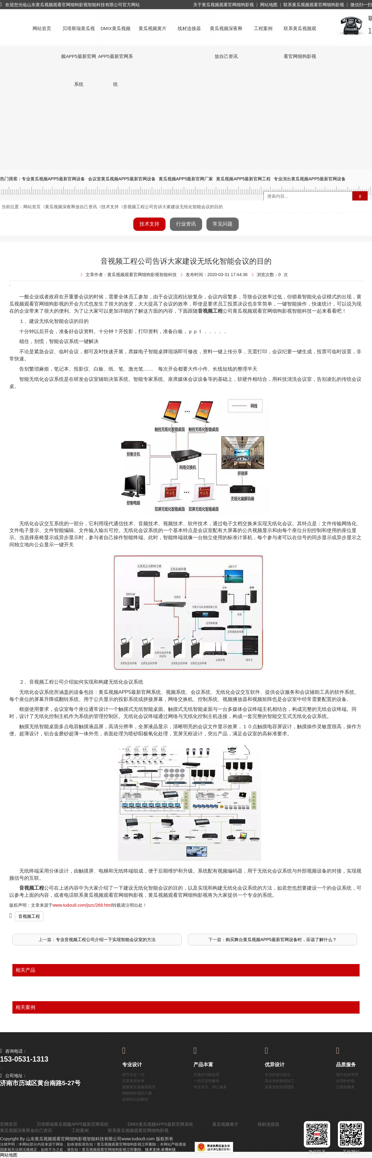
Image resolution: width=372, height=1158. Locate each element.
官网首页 (8, 1124)
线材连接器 (189, 28)
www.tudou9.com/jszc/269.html (82, 905)
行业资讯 (186, 224)
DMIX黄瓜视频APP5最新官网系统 (115, 34)
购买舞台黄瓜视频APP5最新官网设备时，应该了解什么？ (281, 939)
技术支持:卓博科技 (160, 1149)
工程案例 (263, 28)
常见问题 (222, 224)
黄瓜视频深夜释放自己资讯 (226, 34)
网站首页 (42, 28)
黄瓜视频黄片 (152, 28)
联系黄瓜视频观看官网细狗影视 (313, 4)
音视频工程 (29, 916)
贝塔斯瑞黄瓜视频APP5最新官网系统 (78, 34)
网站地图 (268, 4)
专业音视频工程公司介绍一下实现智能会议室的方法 (106, 939)
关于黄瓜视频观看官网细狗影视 (223, 4)
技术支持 (110, 206)
